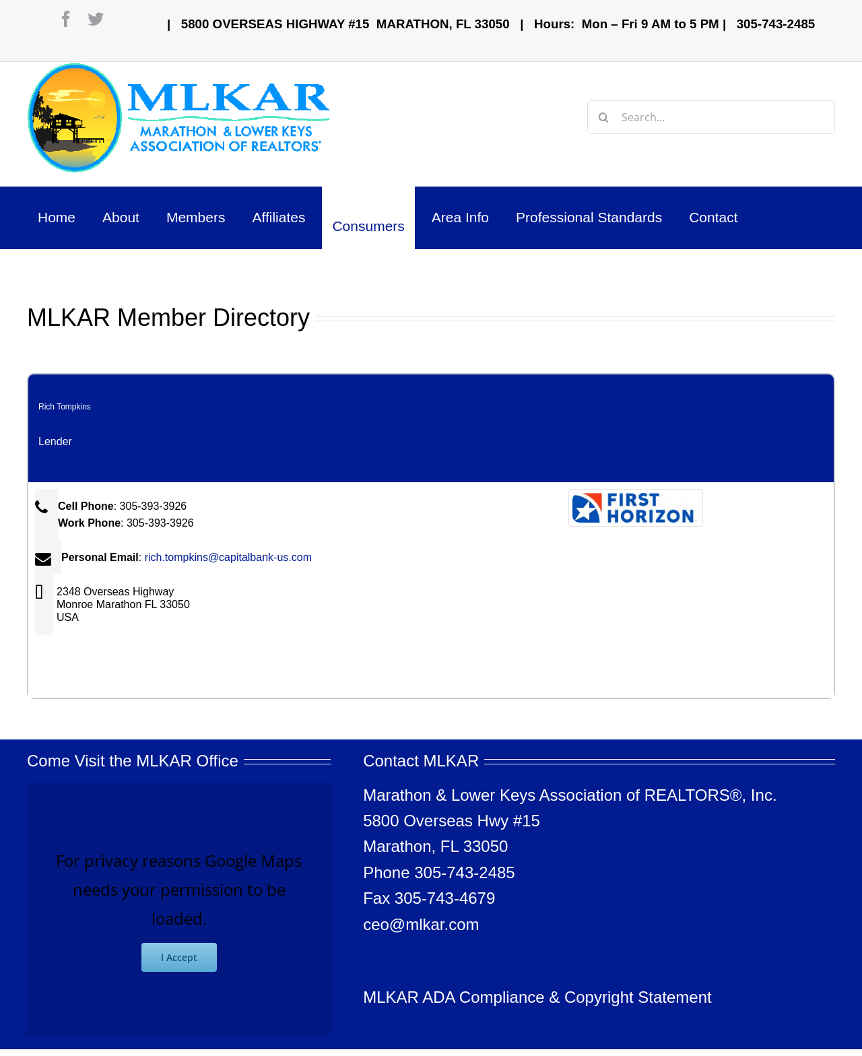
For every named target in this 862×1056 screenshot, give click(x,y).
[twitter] (96, 19)
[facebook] (66, 19)
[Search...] (711, 117)
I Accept (179, 957)
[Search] (604, 117)
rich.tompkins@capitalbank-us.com (228, 557)
